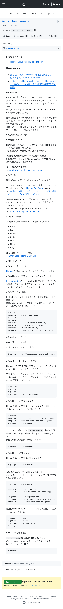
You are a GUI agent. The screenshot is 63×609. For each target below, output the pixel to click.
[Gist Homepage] (23, 4)
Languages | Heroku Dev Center (24, 255)
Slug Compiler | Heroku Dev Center (25, 170)
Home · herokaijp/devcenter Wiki (24, 211)
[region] (31, 304)
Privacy (16, 596)
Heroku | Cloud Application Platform (26, 61)
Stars (37, 36)
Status (30, 596)
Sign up (56, 4)
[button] (35, 30)
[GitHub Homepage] (24, 602)
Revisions (20, 36)
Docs (47, 596)
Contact (53, 596)
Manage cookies (17, 599)
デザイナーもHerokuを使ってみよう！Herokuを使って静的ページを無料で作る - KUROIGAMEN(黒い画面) (33, 84)
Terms (9, 596)
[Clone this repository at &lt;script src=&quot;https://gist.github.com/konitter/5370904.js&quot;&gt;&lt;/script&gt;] (22, 30)
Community (39, 596)
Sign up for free (12, 582)
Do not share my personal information (38, 599)
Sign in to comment (34, 585)
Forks (51, 36)
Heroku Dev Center (35, 188)
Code (6, 36)
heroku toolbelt (13, 281)
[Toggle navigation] (3, 4)
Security (23, 596)
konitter (6, 21)
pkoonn (8, 563)
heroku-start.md (21, 21)
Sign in (46, 4)
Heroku (9, 271)
